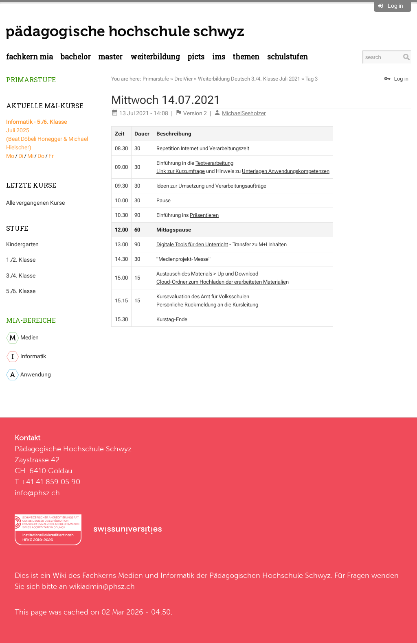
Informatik (26, 356)
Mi (30, 156)
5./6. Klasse (20, 291)
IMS (218, 56)
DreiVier (183, 79)
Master (110, 56)
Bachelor (76, 56)
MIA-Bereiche (31, 320)
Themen (246, 56)
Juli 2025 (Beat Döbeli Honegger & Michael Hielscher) (47, 134)
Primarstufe (31, 79)
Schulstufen (287, 56)
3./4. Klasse (20, 275)
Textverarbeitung (214, 163)
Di (20, 156)
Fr (51, 156)
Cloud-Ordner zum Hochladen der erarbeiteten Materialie (221, 282)
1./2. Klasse (20, 259)
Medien (22, 338)
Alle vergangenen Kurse (35, 202)
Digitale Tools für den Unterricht (192, 244)
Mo (10, 156)
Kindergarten (22, 244)
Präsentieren (204, 215)
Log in (395, 5)
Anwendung (28, 375)
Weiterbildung (155, 56)
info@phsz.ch (37, 492)
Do (40, 156)
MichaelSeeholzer (244, 113)
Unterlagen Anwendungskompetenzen (285, 171)
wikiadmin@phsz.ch (102, 586)
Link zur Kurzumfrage (180, 171)
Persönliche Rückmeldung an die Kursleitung (207, 305)
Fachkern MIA (29, 56)
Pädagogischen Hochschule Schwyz (270, 575)
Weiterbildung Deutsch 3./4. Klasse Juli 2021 (249, 79)
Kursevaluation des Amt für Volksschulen (202, 296)
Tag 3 (311, 79)
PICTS (195, 56)
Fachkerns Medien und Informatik (138, 575)
